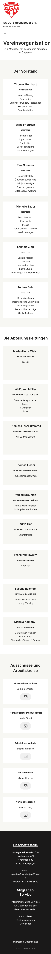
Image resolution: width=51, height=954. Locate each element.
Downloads (25, 923)
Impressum (18, 941)
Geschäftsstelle (25, 845)
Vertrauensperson (25, 801)
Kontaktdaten (25, 916)
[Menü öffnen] (5, 32)
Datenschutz (31, 941)
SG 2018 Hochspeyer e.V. (20, 22)
